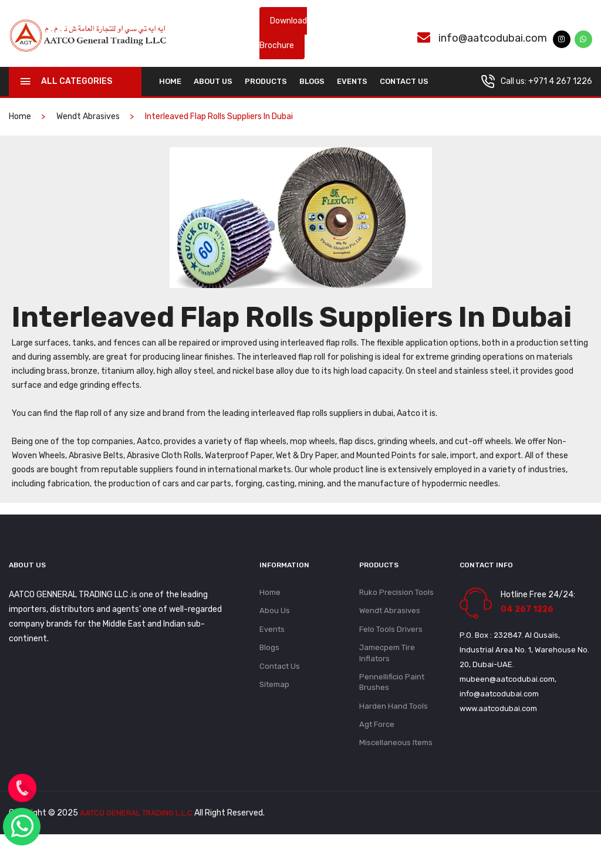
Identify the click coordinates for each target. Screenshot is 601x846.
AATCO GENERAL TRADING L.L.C (138, 825)
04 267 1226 (527, 612)
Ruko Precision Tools (396, 595)
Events (352, 83)
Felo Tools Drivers (391, 634)
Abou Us (274, 614)
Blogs (312, 83)
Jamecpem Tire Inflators (387, 659)
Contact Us (404, 83)
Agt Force (376, 734)
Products (266, 83)
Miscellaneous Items (396, 754)
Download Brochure (283, 34)
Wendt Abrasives (88, 119)
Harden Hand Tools (393, 715)
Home (270, 595)
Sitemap (274, 692)
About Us (213, 83)
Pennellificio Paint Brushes (391, 690)
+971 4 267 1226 (560, 84)
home (170, 83)
